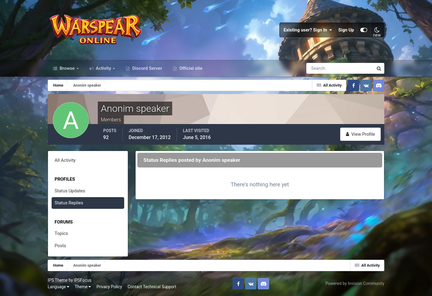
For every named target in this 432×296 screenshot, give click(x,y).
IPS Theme (58, 280)
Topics (61, 233)
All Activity (65, 160)
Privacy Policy (109, 286)
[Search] (319, 68)
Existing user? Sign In (308, 30)
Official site (190, 68)
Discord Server (146, 68)
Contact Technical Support (152, 286)
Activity (103, 68)
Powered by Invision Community (355, 283)
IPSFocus (82, 280)
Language (58, 286)
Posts (60, 245)
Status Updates (70, 191)
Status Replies (69, 203)
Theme (83, 286)
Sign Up (346, 30)
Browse (67, 68)
